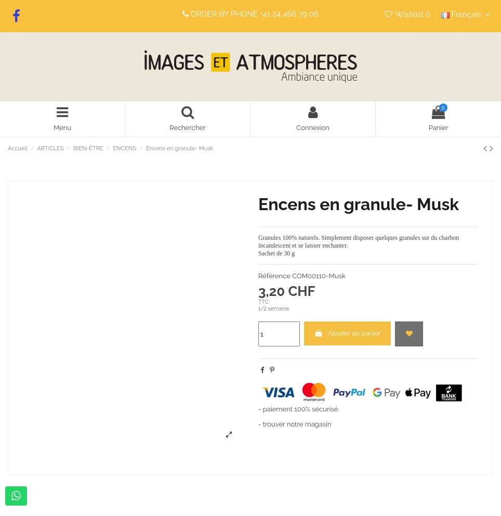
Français (467, 14)
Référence (274, 276)
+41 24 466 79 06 (289, 14)
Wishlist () (408, 14)
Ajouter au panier (347, 333)
